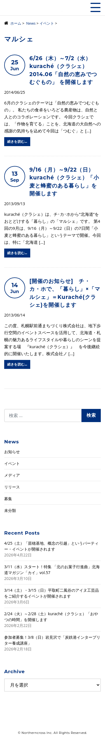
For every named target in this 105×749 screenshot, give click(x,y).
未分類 (10, 510)
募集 (8, 498)
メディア (12, 475)
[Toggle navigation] (95, 7)
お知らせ (12, 451)
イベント (12, 463)
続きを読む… (17, 141)
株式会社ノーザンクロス (33, 10)
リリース (12, 487)
